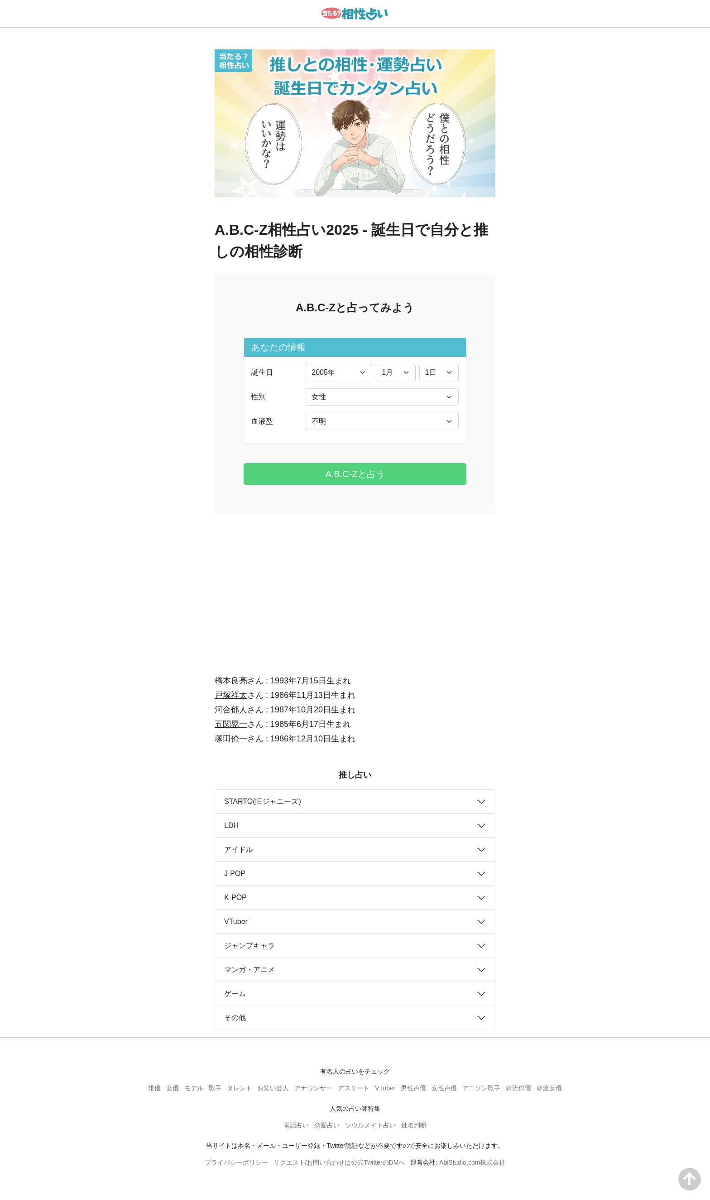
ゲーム (235, 993)
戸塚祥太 (231, 695)
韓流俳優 (518, 1088)
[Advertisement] (355, 588)
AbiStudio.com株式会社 (472, 1162)
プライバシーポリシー (236, 1162)
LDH (231, 825)
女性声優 (444, 1088)
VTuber (236, 921)
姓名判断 (414, 1125)
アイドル (238, 849)
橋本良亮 (231, 680)
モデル (193, 1088)
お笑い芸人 (273, 1088)
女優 (172, 1088)
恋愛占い (327, 1125)
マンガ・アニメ (249, 969)
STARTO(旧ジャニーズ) (262, 801)
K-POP (235, 897)
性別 (258, 397)
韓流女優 (549, 1088)
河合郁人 (231, 709)
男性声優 (413, 1088)
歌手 (215, 1088)
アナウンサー (313, 1088)
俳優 (154, 1088)
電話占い (296, 1125)
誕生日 (262, 372)
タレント (239, 1088)
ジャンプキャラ (249, 945)
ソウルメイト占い (370, 1125)
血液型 (262, 421)
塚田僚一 (231, 738)
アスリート (353, 1088)
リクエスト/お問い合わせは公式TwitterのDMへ (339, 1162)
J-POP (234, 873)
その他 (235, 1017)
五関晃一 (231, 724)
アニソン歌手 (481, 1088)
